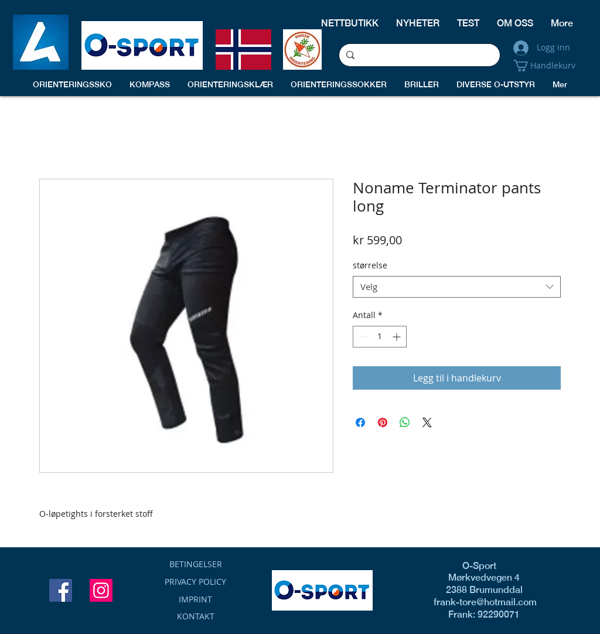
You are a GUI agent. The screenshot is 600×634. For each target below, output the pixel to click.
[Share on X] (427, 422)
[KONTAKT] (195, 616)
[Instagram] (101, 590)
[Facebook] (60, 590)
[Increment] (397, 336)
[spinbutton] (379, 336)
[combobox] (457, 287)
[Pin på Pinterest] (383, 422)
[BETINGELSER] (195, 564)
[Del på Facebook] (360, 422)
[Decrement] (361, 336)
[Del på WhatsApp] (405, 422)
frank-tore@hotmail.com (479, 602)
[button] (549, 65)
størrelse (370, 265)
